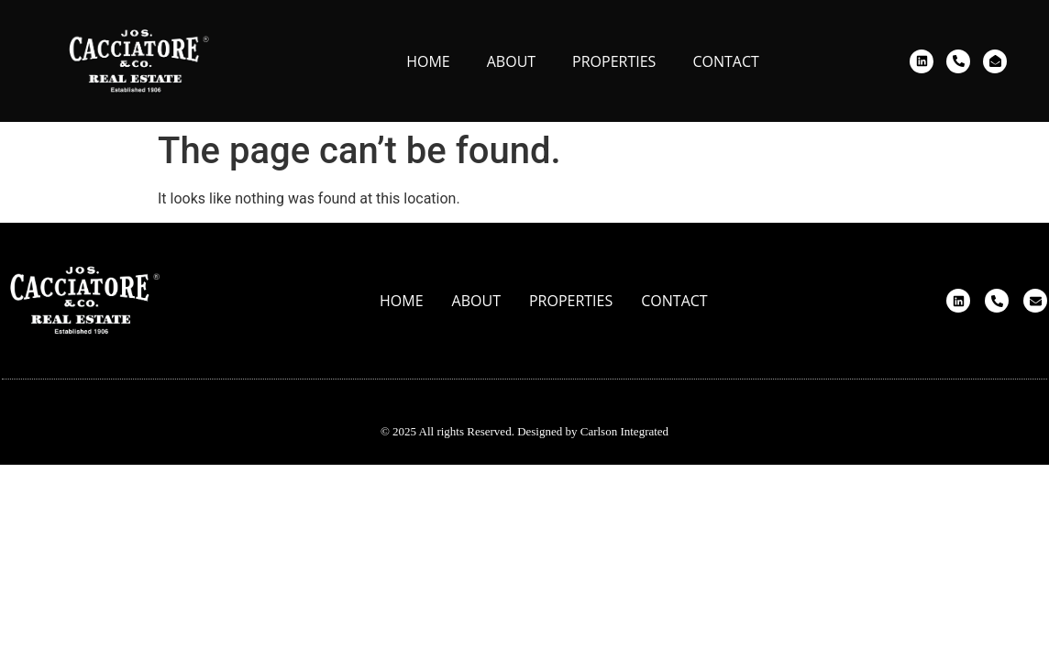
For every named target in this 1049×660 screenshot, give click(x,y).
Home (428, 61)
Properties (614, 61)
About (511, 61)
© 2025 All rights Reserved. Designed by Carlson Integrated (524, 431)
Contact (725, 61)
